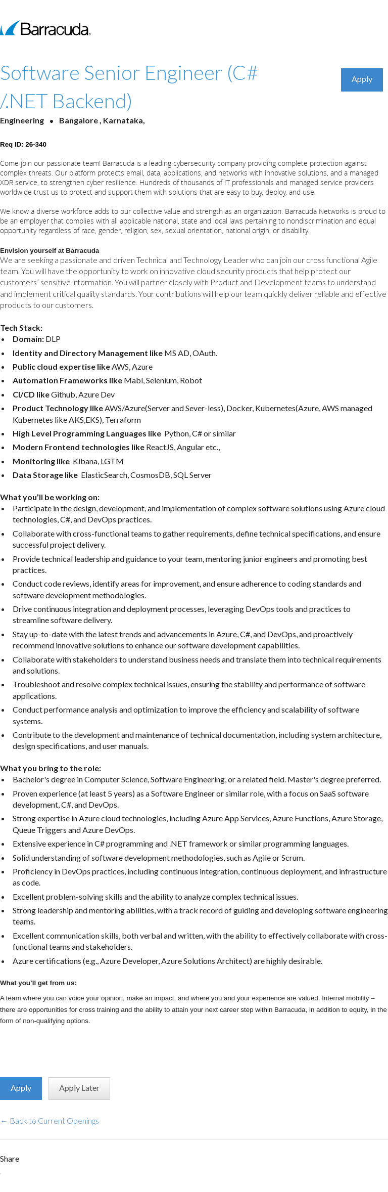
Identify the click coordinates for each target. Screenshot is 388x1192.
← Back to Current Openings (49, 1120)
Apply (362, 78)
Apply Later (79, 1087)
